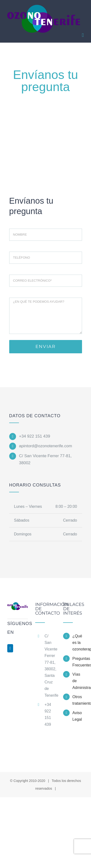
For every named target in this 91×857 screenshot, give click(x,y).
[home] (17, 606)
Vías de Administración (78, 680)
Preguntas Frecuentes (78, 661)
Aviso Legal (77, 716)
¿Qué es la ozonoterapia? (78, 642)
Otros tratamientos (78, 700)
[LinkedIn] (10, 648)
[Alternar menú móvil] (83, 35)
